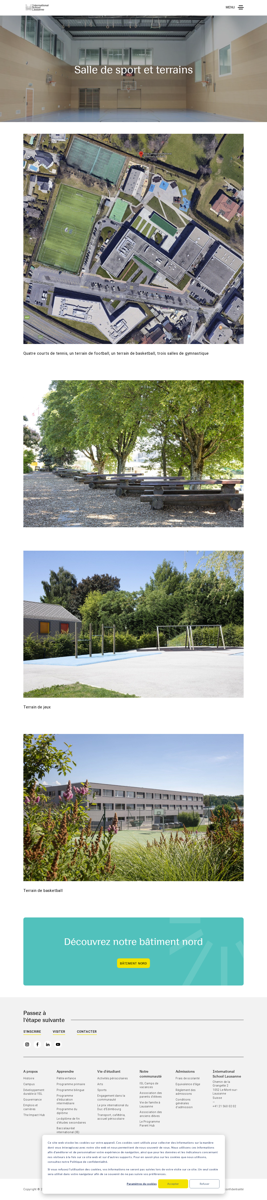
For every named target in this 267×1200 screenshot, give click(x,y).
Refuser (204, 1183)
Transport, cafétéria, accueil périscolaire (111, 1116)
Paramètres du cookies (142, 1183)
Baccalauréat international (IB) (68, 1130)
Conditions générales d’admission (184, 1103)
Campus (29, 1084)
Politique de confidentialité (88, 1161)
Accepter (173, 1183)
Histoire (28, 1078)
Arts (100, 1084)
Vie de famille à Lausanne (150, 1104)
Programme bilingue (70, 1090)
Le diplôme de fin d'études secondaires (71, 1120)
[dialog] (133, 1164)
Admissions (185, 1071)
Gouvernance (32, 1099)
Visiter (59, 1031)
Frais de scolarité (187, 1078)
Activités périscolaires (112, 1078)
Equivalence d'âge (188, 1084)
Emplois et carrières (30, 1107)
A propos (30, 1071)
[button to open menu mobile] (235, 7)
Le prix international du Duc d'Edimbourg (112, 1107)
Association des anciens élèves (151, 1114)
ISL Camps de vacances (149, 1085)
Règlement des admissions (186, 1091)
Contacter (87, 1031)
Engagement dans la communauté (111, 1097)
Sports (102, 1090)
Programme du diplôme (67, 1111)
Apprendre (65, 1071)
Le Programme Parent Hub (150, 1123)
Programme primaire (71, 1084)
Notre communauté (151, 1073)
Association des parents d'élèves (151, 1094)
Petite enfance (66, 1078)
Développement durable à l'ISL (33, 1091)
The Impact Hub (34, 1115)
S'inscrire (32, 1031)
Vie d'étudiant (108, 1071)
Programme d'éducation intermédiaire (65, 1099)
